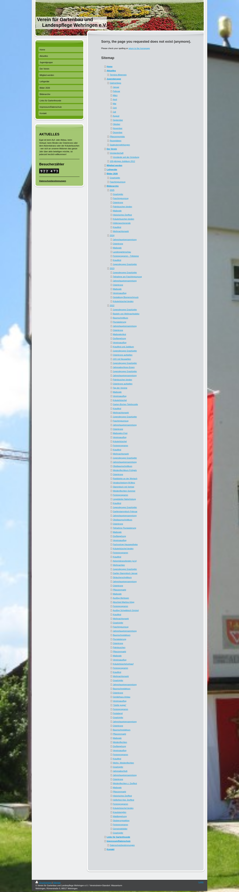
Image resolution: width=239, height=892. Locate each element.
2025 (112, 190)
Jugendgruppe (114, 79)
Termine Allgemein (118, 75)
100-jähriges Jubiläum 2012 (122, 161)
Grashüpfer (115, 178)
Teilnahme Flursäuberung (124, 528)
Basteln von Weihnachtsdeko (126, 314)
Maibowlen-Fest (120, 433)
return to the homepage (139, 48)
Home (110, 66)
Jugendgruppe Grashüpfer (125, 264)
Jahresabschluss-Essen (124, 367)
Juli (114, 112)
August (116, 116)
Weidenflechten (120, 742)
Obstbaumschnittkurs (122, 466)
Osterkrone (118, 202)
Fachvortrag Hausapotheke (125, 544)
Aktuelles (111, 70)
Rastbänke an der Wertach (125, 478)
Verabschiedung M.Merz (124, 482)
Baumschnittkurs (120, 318)
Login (201, 882)
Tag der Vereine (120, 388)
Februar (116, 91)
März (115, 95)
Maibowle (117, 211)
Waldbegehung (120, 816)
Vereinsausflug (119, 293)
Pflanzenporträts (117, 136)
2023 (112, 268)
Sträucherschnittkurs (122, 577)
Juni (115, 108)
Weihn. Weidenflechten (123, 763)
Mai (114, 103)
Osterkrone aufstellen (123, 355)
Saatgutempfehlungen (120, 145)
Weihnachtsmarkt (121, 231)
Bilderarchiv (113, 186)
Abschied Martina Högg (123, 602)
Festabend (118, 713)
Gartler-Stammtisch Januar (125, 573)
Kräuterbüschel (120, 400)
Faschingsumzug (117, 182)
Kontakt (110, 849)
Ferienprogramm (120, 445)
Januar (116, 87)
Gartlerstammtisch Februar (125, 511)
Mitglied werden (114, 165)
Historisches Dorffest (122, 215)
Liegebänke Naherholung (124, 499)
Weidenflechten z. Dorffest (125, 783)
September (118, 120)
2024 (112, 235)
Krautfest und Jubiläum (123, 347)
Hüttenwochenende (122, 223)
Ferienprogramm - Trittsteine (126, 256)
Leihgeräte (112, 169)
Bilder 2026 (112, 173)
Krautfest (117, 227)
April (115, 99)
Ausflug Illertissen (121, 598)
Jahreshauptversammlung (125, 239)
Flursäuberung (119, 322)
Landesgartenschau (122, 252)
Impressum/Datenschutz (119, 841)
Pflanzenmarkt (119, 590)
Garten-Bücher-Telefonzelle (125, 404)
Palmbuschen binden (122, 206)
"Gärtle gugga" (119, 705)
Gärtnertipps (115, 83)
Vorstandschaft (116, 153)
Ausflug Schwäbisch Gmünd (126, 610)
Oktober (116, 124)
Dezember (117, 132)
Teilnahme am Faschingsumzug (127, 276)
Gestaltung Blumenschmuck (126, 297)
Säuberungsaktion (121, 820)
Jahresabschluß (120, 771)
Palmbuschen (119, 647)
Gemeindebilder (120, 829)
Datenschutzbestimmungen (122, 845)
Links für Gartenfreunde (118, 837)
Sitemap (56, 883)
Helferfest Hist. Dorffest (123, 800)
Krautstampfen (119, 812)
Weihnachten (119, 565)
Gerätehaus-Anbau (121, 697)
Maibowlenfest (119, 334)
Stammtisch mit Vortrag (123, 487)
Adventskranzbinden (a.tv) (125, 561)
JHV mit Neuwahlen (122, 359)
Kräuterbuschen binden (123, 219)
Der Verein (112, 149)
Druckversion (43, 883)
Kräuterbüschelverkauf (123, 664)
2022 (112, 305)
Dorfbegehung (119, 338)
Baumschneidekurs (122, 635)
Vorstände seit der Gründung (126, 157)
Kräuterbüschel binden (123, 301)
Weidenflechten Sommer (124, 491)
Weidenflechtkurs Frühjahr (125, 470)
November (117, 128)
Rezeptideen (115, 141)
